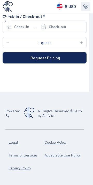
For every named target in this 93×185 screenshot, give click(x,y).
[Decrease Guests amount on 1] (8, 43)
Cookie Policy (55, 142)
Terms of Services (23, 155)
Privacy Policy (20, 167)
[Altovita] (29, 113)
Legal (13, 142)
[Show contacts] (85, 6)
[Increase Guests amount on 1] (81, 43)
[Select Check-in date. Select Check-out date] (36, 27)
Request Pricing (45, 57)
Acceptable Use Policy (63, 155)
